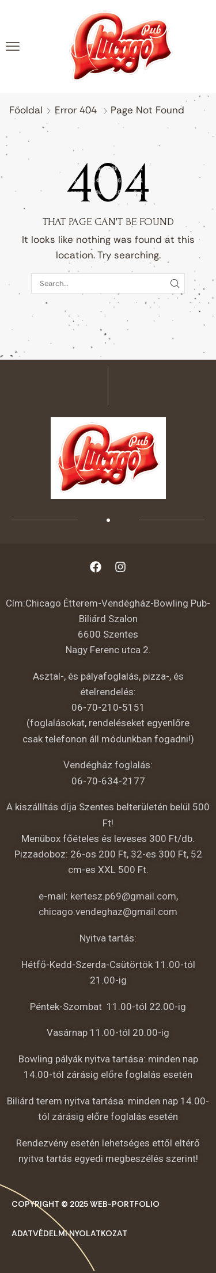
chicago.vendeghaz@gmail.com (108, 911)
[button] (13, 46)
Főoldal (26, 110)
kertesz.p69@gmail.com (123, 896)
